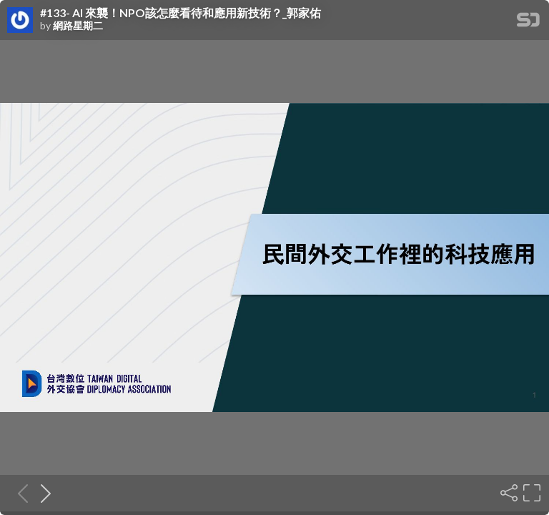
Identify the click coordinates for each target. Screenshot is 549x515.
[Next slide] (41, 492)
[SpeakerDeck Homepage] (528, 22)
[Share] (507, 492)
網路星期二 (78, 26)
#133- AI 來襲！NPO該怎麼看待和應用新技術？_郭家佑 (180, 13)
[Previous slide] (18, 492)
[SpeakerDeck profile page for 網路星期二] (20, 20)
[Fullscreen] (530, 492)
